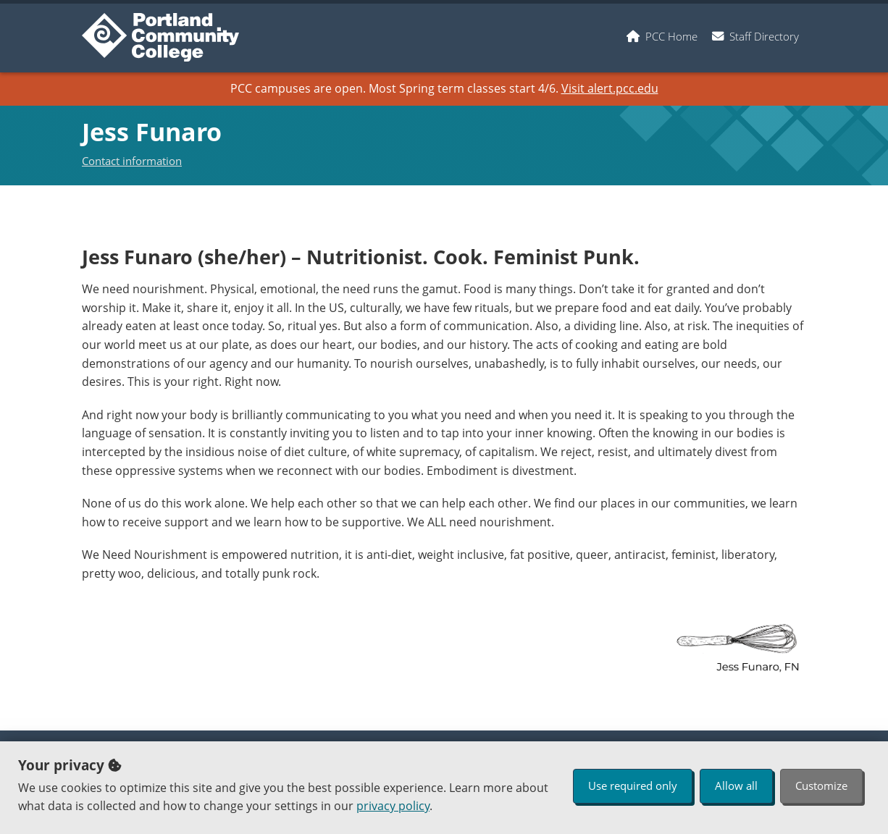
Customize (821, 785)
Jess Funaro (152, 131)
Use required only (632, 785)
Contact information (132, 160)
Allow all (736, 785)
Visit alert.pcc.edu (609, 88)
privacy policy (393, 806)
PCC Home (671, 36)
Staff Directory (764, 36)
